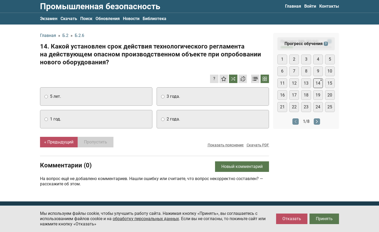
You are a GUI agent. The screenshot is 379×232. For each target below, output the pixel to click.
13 (306, 83)
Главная (293, 6)
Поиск (86, 18)
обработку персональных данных (146, 218)
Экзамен (48, 18)
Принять (324, 218)
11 (282, 83)
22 (294, 106)
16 (282, 95)
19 (318, 95)
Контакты (329, 6)
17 (294, 95)
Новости (131, 18)
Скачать (69, 18)
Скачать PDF (258, 145)
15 (329, 83)
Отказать (291, 218)
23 (306, 106)
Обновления (108, 18)
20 (329, 95)
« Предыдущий (58, 141)
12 (294, 83)
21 (282, 106)
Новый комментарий (242, 166)
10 (329, 71)
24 (318, 106)
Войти (310, 6)
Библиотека (154, 18)
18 (306, 95)
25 (329, 106)
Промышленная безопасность (100, 6)
